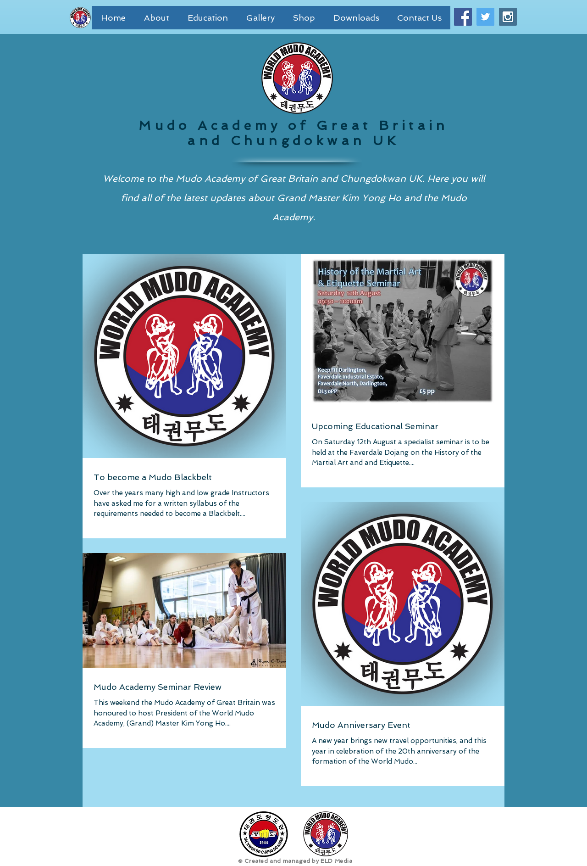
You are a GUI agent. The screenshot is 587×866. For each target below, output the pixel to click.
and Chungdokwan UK (293, 140)
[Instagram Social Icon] (508, 17)
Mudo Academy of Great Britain (293, 125)
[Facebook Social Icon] (463, 17)
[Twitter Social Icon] (485, 17)
